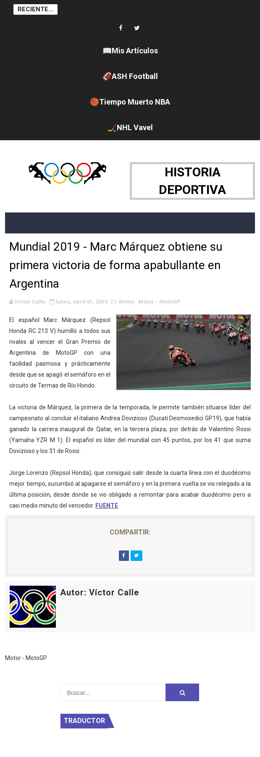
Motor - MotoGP (159, 302)
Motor (127, 302)
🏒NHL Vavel (130, 127)
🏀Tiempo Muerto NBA (130, 101)
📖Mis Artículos (130, 50)
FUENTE (106, 505)
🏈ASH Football (130, 76)
